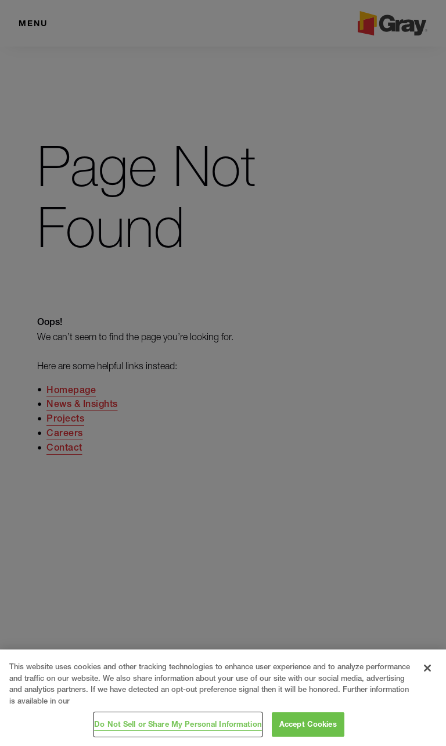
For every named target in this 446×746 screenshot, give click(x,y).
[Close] (427, 668)
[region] (223, 697)
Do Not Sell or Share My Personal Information (178, 724)
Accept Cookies (308, 724)
